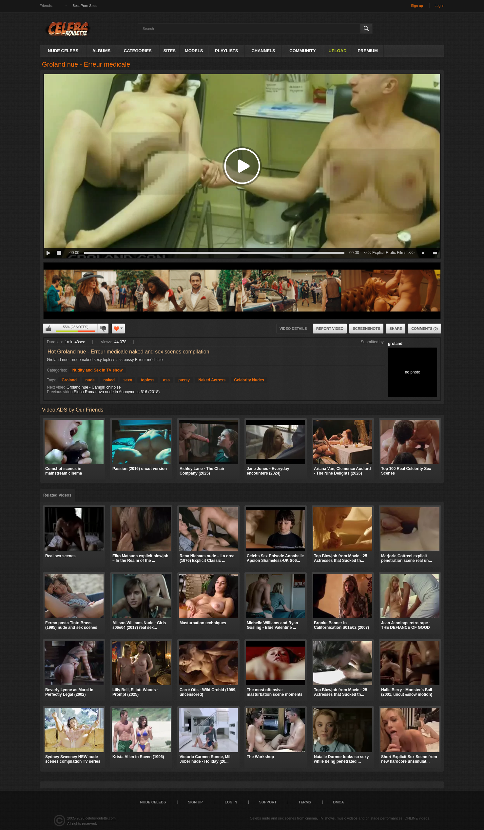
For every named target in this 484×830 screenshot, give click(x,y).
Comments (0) (424, 328)
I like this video (48, 328)
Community (302, 50)
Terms (305, 802)
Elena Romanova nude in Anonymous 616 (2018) (117, 392)
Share (395, 328)
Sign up (417, 6)
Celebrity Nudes (249, 380)
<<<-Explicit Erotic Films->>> (389, 252)
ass (166, 380)
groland (395, 343)
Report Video (329, 328)
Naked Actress (211, 380)
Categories (138, 50)
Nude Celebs (63, 50)
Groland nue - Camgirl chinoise (94, 387)
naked (109, 380)
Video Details (293, 328)
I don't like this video (102, 328)
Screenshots (366, 328)
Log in (439, 6)
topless (147, 380)
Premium (368, 50)
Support (268, 802)
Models (194, 50)
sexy (127, 380)
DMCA (338, 802)
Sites (169, 50)
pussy (184, 380)
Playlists (226, 50)
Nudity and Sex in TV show (97, 370)
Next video (56, 387)
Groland (69, 380)
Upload (338, 50)
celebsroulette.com (101, 818)
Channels (263, 50)
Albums (101, 50)
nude (90, 380)
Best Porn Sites (84, 6)
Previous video (60, 392)
